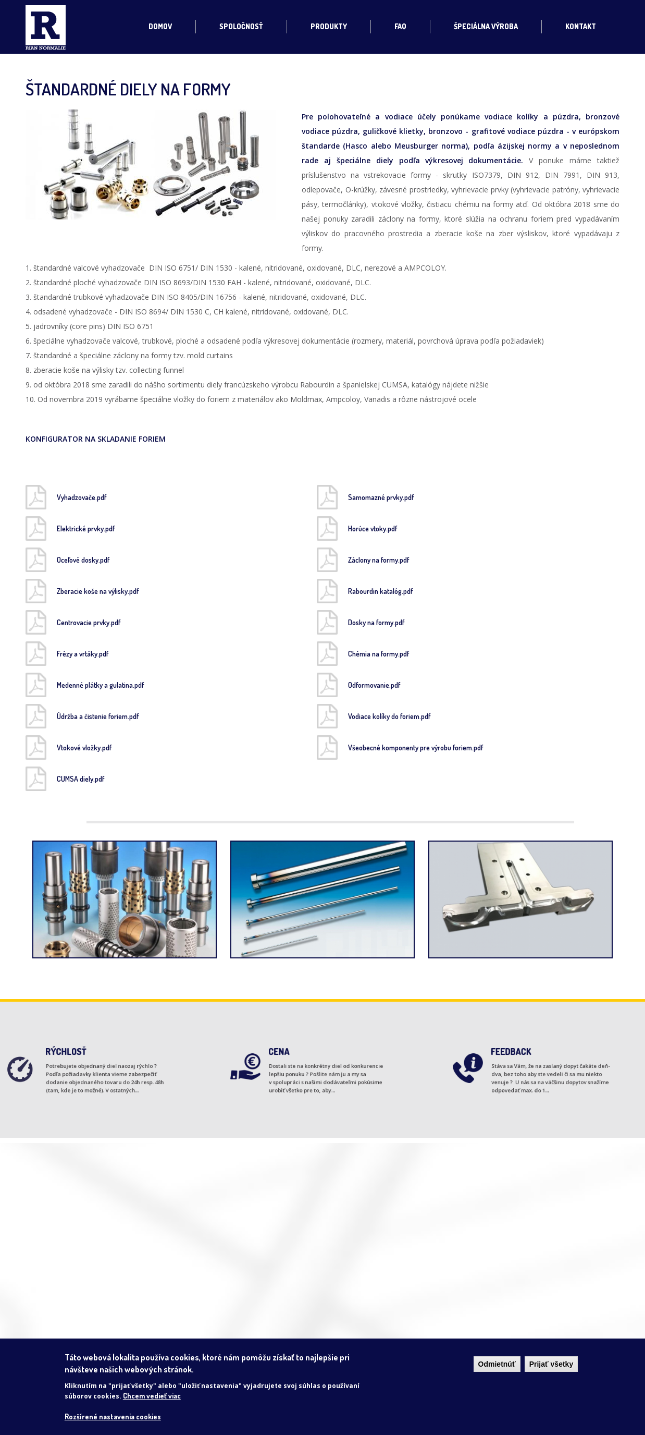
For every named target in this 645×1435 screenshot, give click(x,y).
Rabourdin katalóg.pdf (380, 591)
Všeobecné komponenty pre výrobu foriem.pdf (415, 747)
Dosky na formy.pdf (376, 622)
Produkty (329, 26)
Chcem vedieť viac (152, 1395)
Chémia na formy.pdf (378, 653)
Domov (160, 26)
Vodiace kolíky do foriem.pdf (389, 716)
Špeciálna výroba (486, 26)
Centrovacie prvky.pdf (88, 622)
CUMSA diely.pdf (80, 778)
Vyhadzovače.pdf (81, 497)
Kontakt (580, 26)
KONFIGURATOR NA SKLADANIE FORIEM (97, 439)
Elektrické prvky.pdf (86, 528)
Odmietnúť (497, 1364)
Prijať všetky (551, 1364)
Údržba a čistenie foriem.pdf (98, 716)
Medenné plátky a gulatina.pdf (100, 684)
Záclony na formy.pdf (378, 559)
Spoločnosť (241, 26)
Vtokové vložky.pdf (84, 747)
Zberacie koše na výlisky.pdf (98, 591)
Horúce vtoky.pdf (372, 528)
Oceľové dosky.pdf (83, 559)
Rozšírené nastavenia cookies (113, 1416)
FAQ (400, 26)
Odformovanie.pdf (374, 684)
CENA (289, 1057)
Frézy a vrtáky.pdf (82, 653)
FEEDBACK (519, 1057)
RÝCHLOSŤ (73, 1057)
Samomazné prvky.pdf (381, 497)
